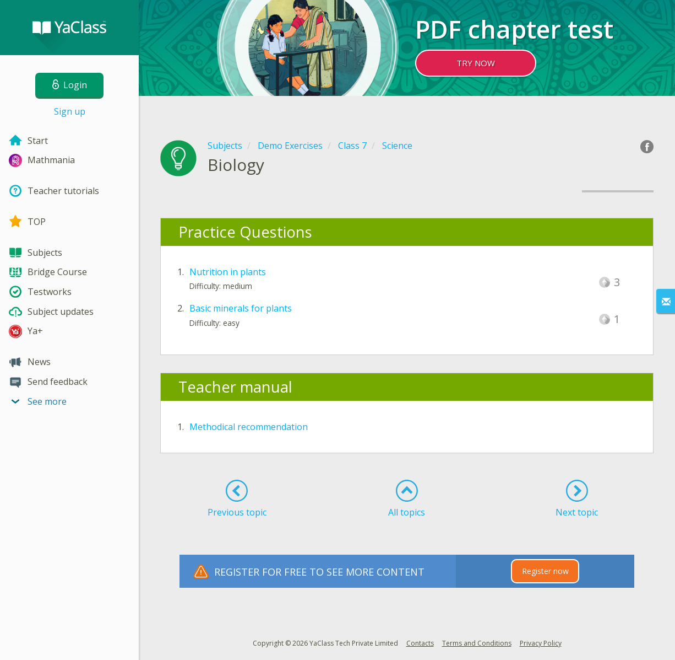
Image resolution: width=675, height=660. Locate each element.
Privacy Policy (541, 643)
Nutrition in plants (227, 272)
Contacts (420, 643)
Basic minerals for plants (240, 308)
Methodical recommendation (248, 427)
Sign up (69, 111)
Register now (545, 571)
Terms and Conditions (476, 643)
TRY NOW (475, 62)
